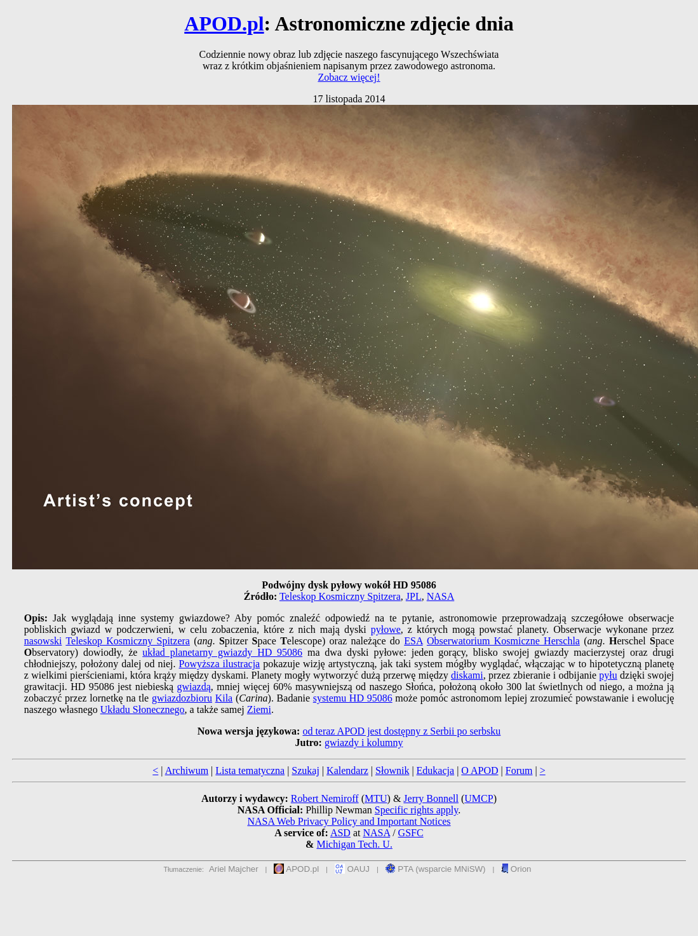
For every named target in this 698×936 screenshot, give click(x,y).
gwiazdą (194, 686)
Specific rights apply (416, 809)
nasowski (43, 640)
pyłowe (386, 629)
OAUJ (352, 869)
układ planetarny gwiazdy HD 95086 (222, 652)
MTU (376, 798)
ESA (413, 640)
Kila (224, 698)
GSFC (411, 832)
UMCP (478, 798)
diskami (467, 675)
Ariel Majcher (233, 869)
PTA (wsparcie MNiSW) (436, 869)
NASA (441, 596)
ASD (340, 832)
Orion (516, 869)
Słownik (392, 770)
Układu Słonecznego (142, 709)
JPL (414, 596)
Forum (519, 770)
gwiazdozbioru (182, 698)
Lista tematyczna (250, 770)
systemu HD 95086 (353, 698)
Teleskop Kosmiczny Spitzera (340, 596)
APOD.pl (224, 23)
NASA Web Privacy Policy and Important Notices (348, 821)
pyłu (608, 675)
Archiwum (186, 770)
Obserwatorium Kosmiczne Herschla (503, 640)
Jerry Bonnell (431, 798)
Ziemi (259, 709)
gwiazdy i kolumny (364, 742)
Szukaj (305, 770)
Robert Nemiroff (325, 798)
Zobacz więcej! (349, 77)
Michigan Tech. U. (354, 844)
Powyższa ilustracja (219, 663)
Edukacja (436, 770)
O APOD (479, 770)
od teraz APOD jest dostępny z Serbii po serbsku (401, 731)
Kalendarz (347, 770)
